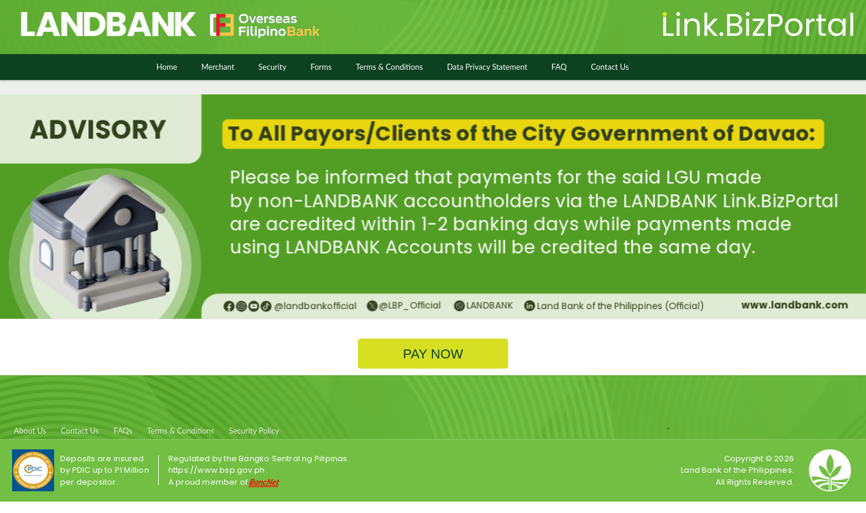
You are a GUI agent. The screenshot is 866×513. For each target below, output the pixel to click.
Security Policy (254, 430)
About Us (30, 430)
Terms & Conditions (389, 67)
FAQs (123, 430)
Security (273, 67)
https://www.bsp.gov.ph (216, 470)
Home (166, 67)
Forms (320, 67)
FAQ (559, 67)
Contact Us (609, 67)
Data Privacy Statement (487, 67)
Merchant (218, 67)
